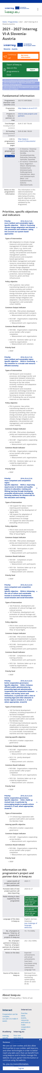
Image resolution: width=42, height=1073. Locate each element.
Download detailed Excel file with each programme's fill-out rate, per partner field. (31, 911)
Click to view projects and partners (27, 115)
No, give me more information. (16, 1064)
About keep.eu (11, 995)
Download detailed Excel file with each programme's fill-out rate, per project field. (31, 900)
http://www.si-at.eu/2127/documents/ (27, 140)
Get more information (25, 56)
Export (32, 70)
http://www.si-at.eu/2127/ (27, 108)
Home (4, 22)
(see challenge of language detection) (30, 925)
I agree (21, 1068)
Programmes (13, 22)
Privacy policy (15, 998)
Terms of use (27, 998)
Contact (5, 998)
